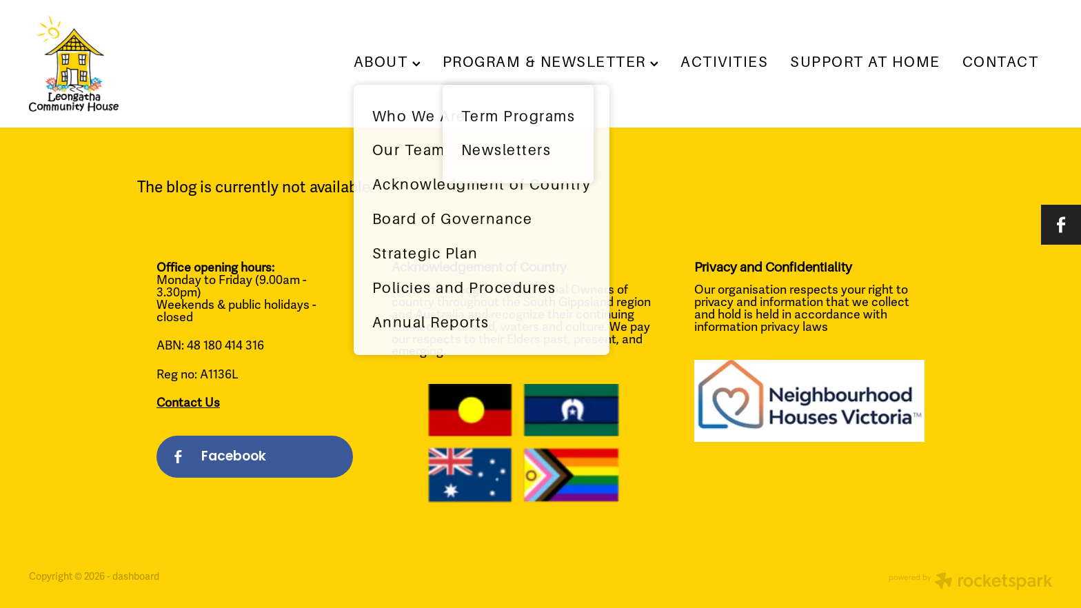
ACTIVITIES (724, 62)
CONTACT (1000, 62)
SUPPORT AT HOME (865, 62)
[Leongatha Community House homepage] (131, 64)
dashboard (135, 576)
